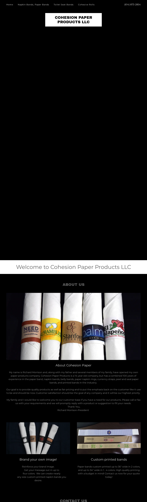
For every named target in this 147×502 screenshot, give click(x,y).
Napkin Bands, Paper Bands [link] (33, 4)
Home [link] (9, 4)
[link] (73, 22)
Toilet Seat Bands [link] (64, 4)
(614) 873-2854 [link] (132, 4)
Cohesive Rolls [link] (86, 4)
